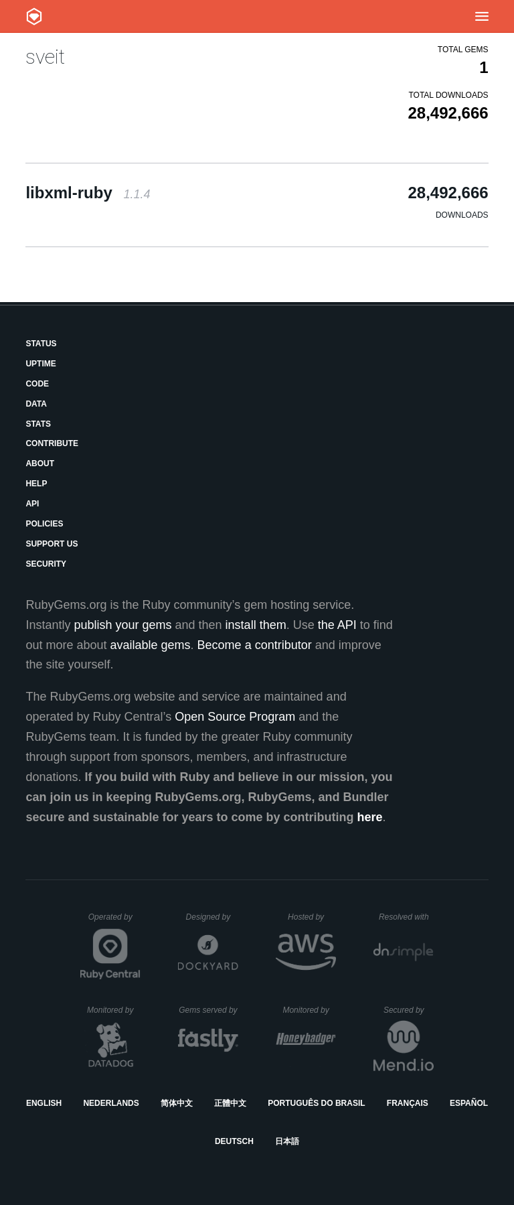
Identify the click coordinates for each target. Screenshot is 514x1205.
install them (256, 625)
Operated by (114, 921)
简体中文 (177, 1103)
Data (36, 404)
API (32, 503)
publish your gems (122, 625)
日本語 (287, 1141)
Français (407, 1103)
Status (40, 343)
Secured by (408, 1010)
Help (36, 483)
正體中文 (230, 1103)
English (44, 1103)
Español (469, 1103)
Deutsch (234, 1141)
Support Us (51, 544)
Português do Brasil (316, 1103)
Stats (38, 424)
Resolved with (406, 917)
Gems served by (208, 1010)
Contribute (51, 443)
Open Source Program (235, 716)
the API (337, 625)
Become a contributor (254, 645)
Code (37, 383)
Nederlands (111, 1103)
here (370, 817)
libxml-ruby (87, 193)
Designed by (212, 917)
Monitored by (114, 1010)
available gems (150, 645)
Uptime (40, 363)
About (39, 463)
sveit (45, 56)
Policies (44, 523)
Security (45, 564)
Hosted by (312, 917)
